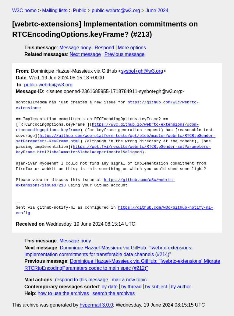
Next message (85, 54)
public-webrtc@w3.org (116, 10)
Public (79, 10)
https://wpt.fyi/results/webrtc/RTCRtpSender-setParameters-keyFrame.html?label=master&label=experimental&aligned (113, 149)
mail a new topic (129, 279)
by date (109, 286)
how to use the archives (63, 293)
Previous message (125, 54)
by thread (131, 286)
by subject (156, 286)
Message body (75, 47)
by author (181, 286)
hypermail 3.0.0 (96, 304)
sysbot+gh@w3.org (142, 71)
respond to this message (81, 279)
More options (132, 47)
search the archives (114, 293)
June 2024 (157, 10)
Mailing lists (54, 10)
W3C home (24, 10)
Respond (104, 47)
